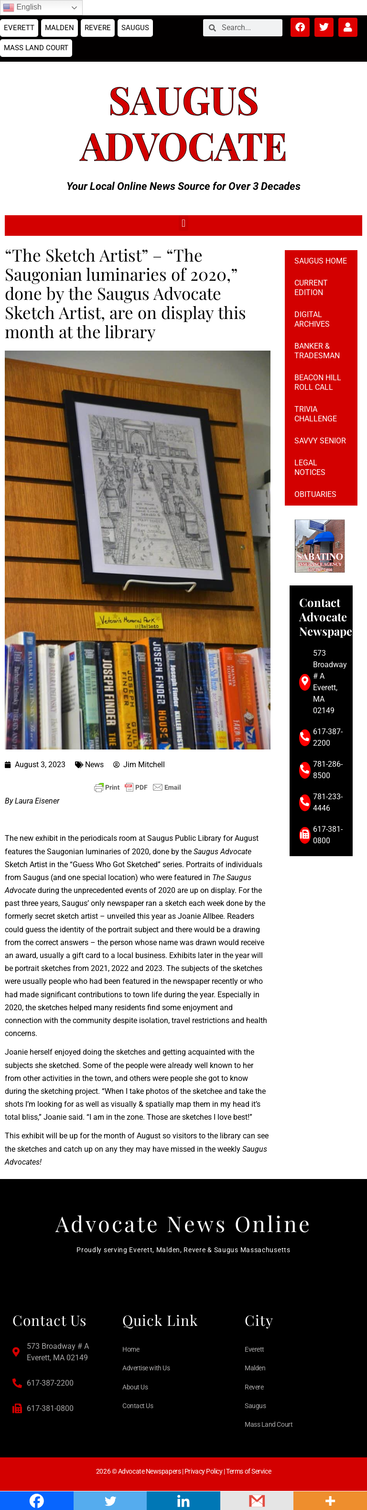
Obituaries (315, 494)
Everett (19, 27)
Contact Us (137, 1406)
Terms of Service (248, 1471)
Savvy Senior (320, 440)
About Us (135, 1387)
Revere (98, 27)
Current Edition (311, 287)
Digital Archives (312, 319)
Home (130, 1349)
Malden (59, 27)
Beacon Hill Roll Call (317, 382)
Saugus (135, 27)
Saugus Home (320, 260)
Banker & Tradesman (317, 351)
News (94, 764)
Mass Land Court (36, 48)
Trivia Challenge (315, 414)
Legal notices (309, 467)
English (22, 7)
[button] (183, 223)
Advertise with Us (146, 1368)
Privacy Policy (203, 1471)
